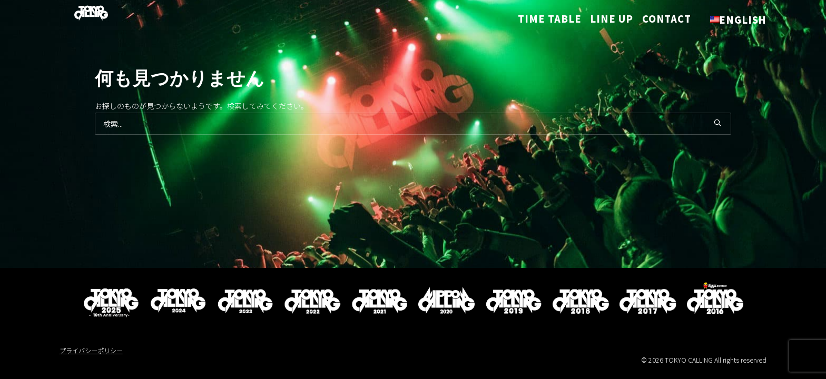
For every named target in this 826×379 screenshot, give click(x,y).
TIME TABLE (553, 20)
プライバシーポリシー (91, 350)
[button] (717, 123)
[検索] (413, 124)
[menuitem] (556, 20)
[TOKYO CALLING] (81, 15)
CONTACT (666, 20)
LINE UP (611, 20)
